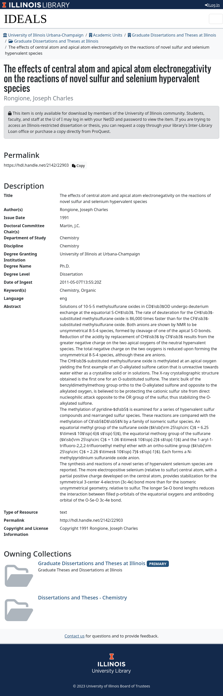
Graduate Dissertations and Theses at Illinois (172, 35)
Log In (212, 5)
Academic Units (105, 35)
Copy (78, 165)
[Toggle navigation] (216, 19)
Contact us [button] (74, 636)
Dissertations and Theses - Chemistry (82, 597)
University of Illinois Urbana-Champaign (43, 35)
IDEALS (25, 18)
